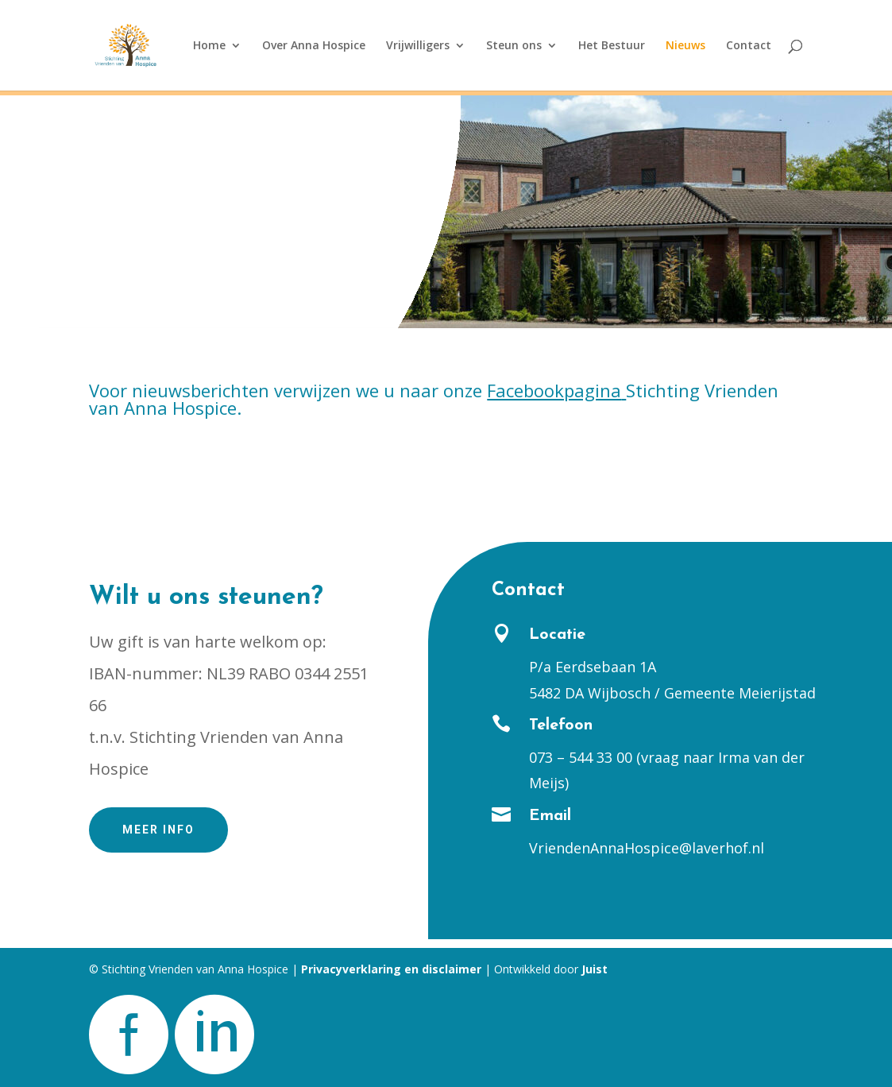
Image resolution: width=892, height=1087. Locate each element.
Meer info (158, 829)
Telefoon (561, 725)
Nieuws (685, 46)
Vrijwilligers (418, 46)
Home (209, 46)
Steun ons (514, 46)
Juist (594, 969)
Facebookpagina (554, 390)
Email (550, 816)
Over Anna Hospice (313, 46)
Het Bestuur (611, 46)
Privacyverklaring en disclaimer (391, 969)
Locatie (557, 635)
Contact (748, 46)
